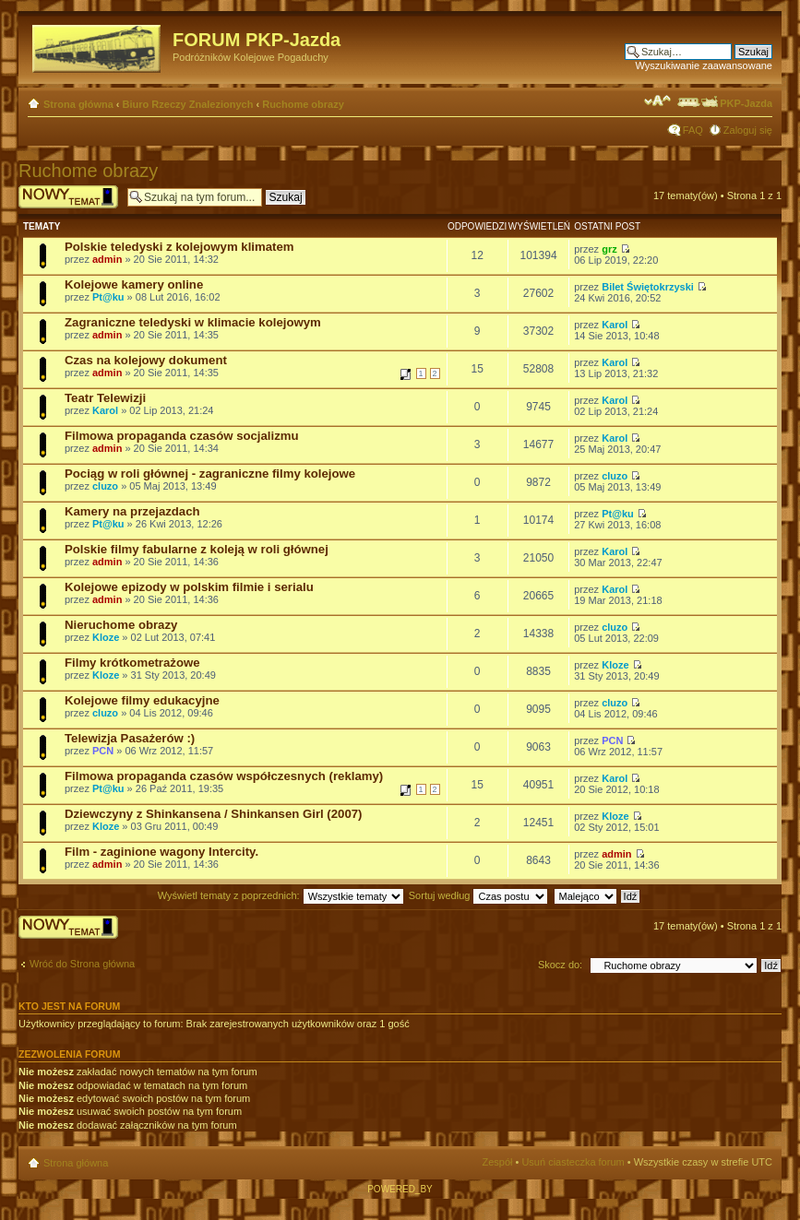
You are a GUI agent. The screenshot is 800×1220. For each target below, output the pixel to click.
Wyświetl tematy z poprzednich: (281, 895)
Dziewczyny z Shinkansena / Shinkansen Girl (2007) (213, 814)
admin (107, 259)
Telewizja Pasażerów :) (130, 738)
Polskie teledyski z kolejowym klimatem (179, 247)
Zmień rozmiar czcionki (657, 100)
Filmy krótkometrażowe (132, 662)
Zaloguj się (747, 130)
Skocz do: (560, 964)
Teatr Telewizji (105, 398)
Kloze (105, 637)
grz (609, 249)
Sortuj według (479, 895)
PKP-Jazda (723, 103)
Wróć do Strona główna (82, 963)
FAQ (693, 130)
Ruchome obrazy (303, 104)
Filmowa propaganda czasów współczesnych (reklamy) (224, 776)
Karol (614, 324)
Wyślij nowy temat (68, 196)
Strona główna (78, 104)
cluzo (105, 486)
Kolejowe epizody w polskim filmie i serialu (189, 587)
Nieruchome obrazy (121, 625)
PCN (102, 750)
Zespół (497, 1161)
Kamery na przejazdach (132, 511)
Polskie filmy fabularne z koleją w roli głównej (196, 549)
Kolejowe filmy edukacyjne (142, 700)
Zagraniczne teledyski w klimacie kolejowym (193, 322)
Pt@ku (108, 296)
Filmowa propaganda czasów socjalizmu (182, 436)
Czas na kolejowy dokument (146, 360)
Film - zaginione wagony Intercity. (161, 852)
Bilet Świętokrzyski (648, 286)
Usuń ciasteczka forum (572, 1161)
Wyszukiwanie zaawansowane (704, 65)
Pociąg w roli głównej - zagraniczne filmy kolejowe (210, 473)
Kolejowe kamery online (134, 284)
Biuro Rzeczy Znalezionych (188, 104)
